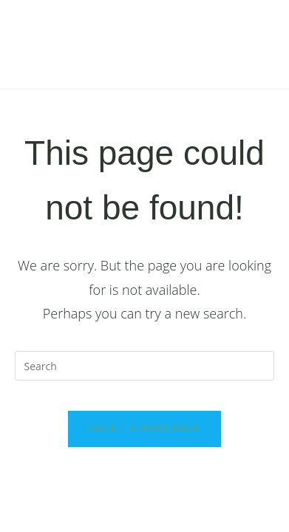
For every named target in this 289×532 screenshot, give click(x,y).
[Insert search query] (145, 366)
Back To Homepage (144, 428)
